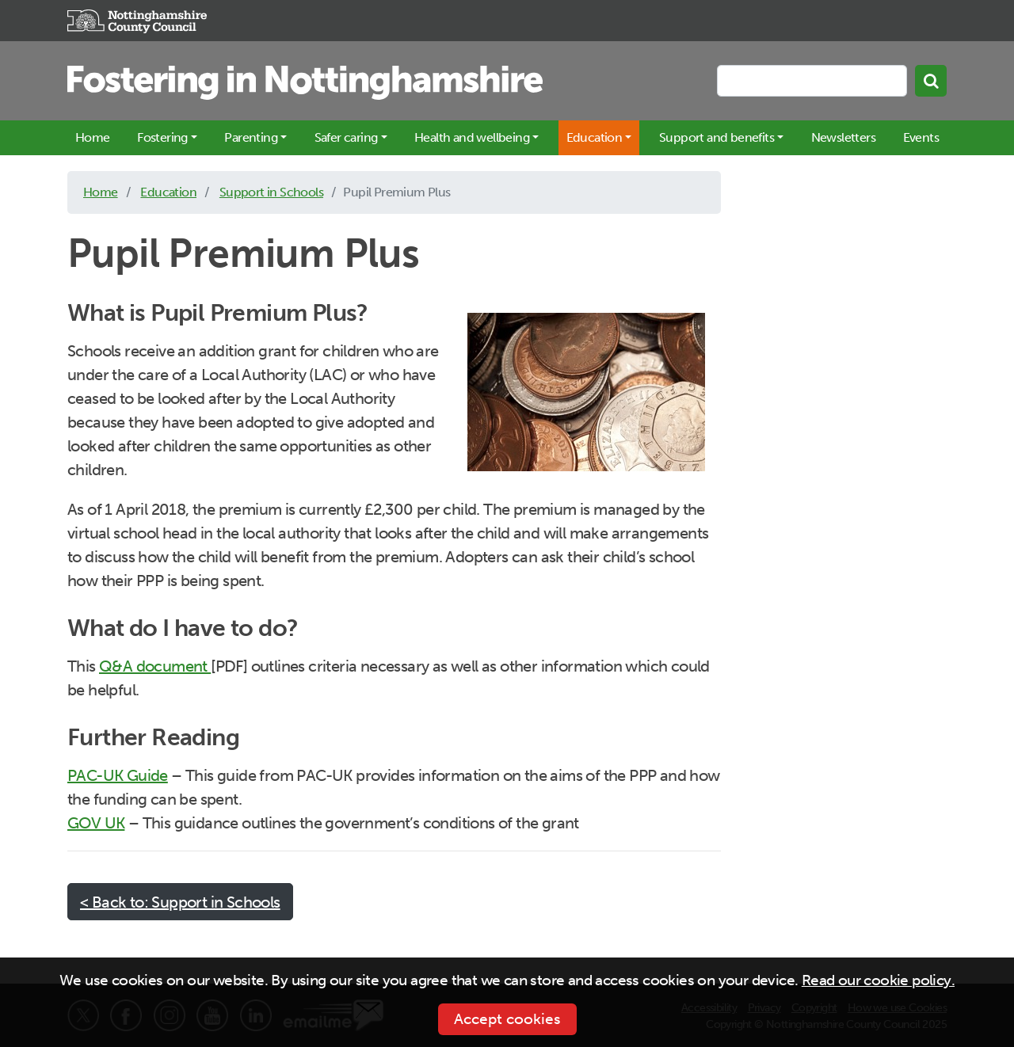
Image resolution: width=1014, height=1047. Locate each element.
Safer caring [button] (346, 137)
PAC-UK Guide (117, 775)
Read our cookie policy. (878, 980)
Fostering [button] (162, 137)
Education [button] (594, 137)
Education (168, 192)
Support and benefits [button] (716, 137)
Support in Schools (271, 192)
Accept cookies (507, 1019)
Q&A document (155, 666)
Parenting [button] (250, 137)
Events (921, 137)
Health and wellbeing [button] (471, 137)
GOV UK (95, 822)
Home (92, 137)
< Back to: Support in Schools (180, 902)
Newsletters (843, 137)
